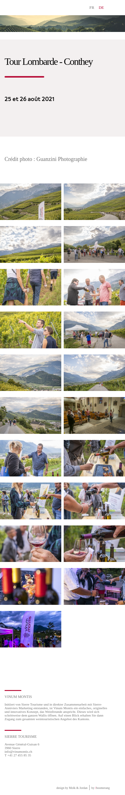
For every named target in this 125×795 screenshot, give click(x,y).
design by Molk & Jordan (72, 788)
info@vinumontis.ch (18, 751)
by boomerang (100, 788)
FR (91, 7)
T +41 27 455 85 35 (18, 755)
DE (101, 7)
